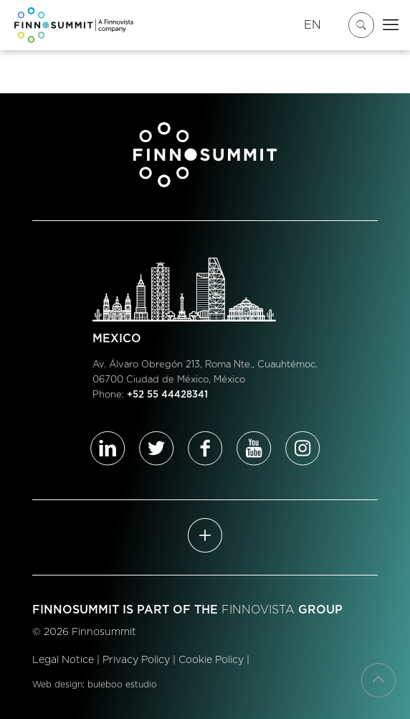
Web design (57, 684)
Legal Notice (63, 660)
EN (312, 25)
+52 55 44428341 (167, 395)
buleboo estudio (122, 684)
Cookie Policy (211, 660)
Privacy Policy (136, 660)
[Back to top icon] (378, 680)
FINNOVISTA (258, 610)
